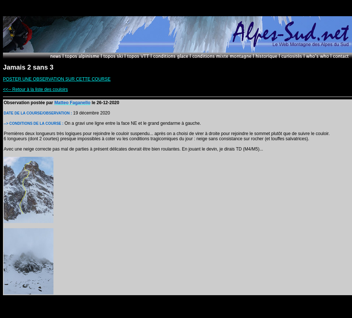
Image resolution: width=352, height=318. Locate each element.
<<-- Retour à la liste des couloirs (35, 89)
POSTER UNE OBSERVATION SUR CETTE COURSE (57, 79)
